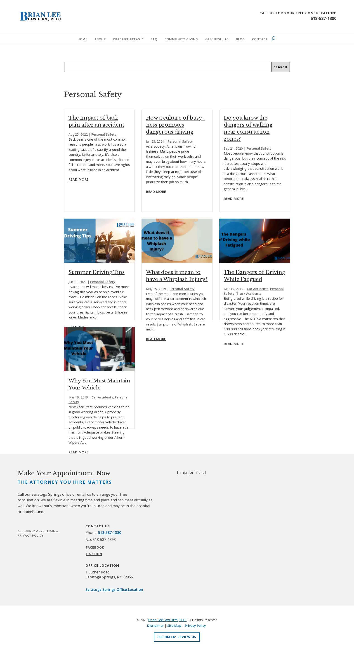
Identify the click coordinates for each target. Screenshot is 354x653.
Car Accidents (102, 397)
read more (78, 179)
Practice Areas (126, 39)
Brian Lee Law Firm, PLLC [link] (167, 620)
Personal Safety (103, 134)
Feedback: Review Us (177, 637)
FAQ (154, 39)
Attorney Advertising (38, 531)
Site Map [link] (174, 625)
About (100, 39)
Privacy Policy (31, 535)
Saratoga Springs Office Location (114, 589)
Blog (240, 39)
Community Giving (181, 39)
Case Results (217, 39)
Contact (260, 39)
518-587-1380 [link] (109, 532)
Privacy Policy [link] (195, 625)
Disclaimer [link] (155, 625)
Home (82, 39)
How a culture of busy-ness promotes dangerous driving (175, 125)
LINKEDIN (94, 554)
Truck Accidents (248, 293)
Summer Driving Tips (96, 272)
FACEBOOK (95, 547)
